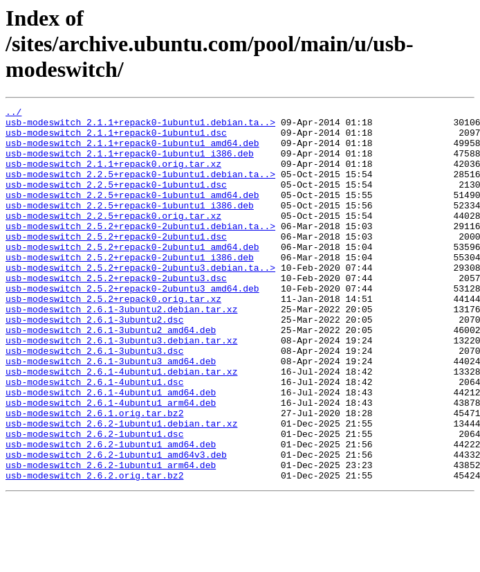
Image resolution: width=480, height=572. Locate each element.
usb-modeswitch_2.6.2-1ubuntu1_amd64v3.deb (116, 525)
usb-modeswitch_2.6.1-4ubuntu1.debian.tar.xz (121, 425)
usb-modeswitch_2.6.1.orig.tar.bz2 (94, 475)
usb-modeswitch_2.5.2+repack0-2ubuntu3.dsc (116, 313)
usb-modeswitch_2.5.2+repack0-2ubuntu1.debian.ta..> (140, 250)
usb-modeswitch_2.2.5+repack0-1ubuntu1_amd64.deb (132, 213)
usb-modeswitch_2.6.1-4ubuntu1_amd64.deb (111, 450)
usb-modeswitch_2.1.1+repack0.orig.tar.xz (113, 176)
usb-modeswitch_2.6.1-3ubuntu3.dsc (94, 400)
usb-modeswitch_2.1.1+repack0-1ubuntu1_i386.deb (130, 163)
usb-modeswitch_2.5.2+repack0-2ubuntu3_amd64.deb (132, 325)
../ (13, 113)
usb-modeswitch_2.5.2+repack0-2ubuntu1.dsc (116, 263)
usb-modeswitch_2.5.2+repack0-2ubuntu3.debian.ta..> (140, 300)
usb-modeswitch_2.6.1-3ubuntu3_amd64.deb (111, 412)
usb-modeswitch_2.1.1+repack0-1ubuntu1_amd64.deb (132, 151)
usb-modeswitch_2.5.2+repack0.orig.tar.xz (113, 338)
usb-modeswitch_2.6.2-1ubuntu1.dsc (94, 500)
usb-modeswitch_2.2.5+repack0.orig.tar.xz (113, 238)
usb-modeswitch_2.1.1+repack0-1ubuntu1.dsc (116, 138)
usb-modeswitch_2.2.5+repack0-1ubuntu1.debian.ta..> (140, 188)
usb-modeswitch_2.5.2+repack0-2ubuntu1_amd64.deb (132, 275)
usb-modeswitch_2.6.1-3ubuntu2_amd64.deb (111, 375)
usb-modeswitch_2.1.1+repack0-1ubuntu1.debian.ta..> (140, 126)
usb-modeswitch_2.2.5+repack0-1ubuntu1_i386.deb (130, 226)
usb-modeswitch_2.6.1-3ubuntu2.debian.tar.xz (121, 350)
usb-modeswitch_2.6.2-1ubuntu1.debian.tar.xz (121, 487)
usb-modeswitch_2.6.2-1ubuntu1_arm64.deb (111, 537)
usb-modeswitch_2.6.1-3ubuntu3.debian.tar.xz (121, 388)
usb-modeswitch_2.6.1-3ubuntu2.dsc (94, 363)
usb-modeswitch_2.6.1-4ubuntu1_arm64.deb (111, 462)
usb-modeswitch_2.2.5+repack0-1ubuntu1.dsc (116, 201)
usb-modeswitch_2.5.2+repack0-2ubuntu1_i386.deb (130, 288)
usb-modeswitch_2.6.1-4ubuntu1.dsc (94, 437)
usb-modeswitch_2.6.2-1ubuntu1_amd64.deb (111, 512)
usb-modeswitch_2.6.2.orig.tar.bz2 (94, 550)
